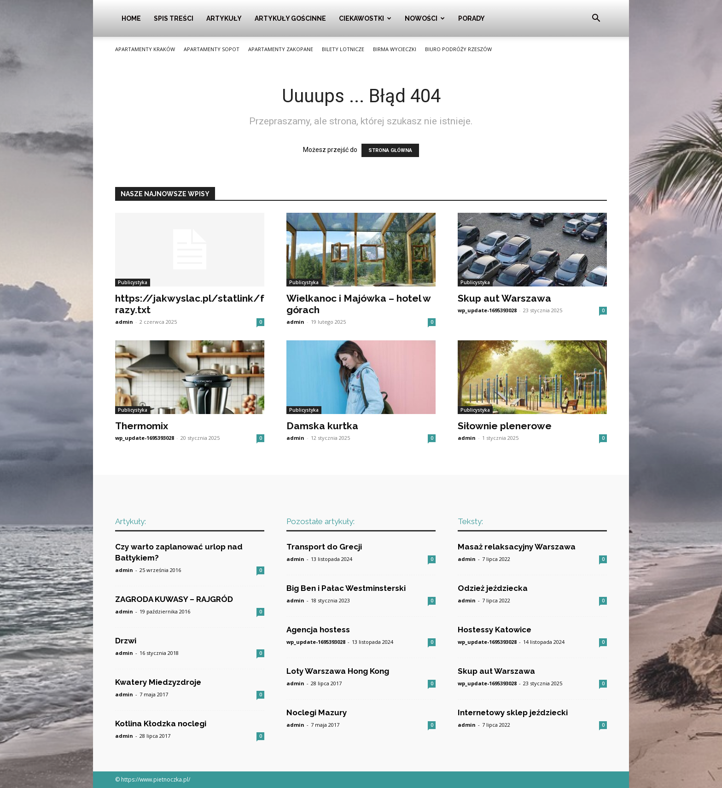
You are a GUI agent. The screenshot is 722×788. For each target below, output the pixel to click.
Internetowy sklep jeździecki (513, 712)
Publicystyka (132, 282)
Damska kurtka (322, 426)
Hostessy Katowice (494, 629)
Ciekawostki (365, 18)
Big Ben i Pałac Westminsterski (346, 588)
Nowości (425, 18)
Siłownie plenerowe (505, 426)
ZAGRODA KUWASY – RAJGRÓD (174, 599)
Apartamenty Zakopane (280, 49)
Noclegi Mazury (316, 712)
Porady (471, 18)
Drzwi (125, 640)
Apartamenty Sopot (211, 49)
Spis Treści (173, 18)
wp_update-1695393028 (487, 310)
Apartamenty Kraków (145, 49)
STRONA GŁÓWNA (390, 150)
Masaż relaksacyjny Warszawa (517, 546)
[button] (596, 19)
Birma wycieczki (394, 49)
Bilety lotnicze (343, 49)
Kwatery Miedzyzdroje (158, 682)
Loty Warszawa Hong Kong (337, 671)
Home (131, 18)
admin (124, 321)
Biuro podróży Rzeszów (458, 49)
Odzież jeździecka (493, 588)
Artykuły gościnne (290, 18)
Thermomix (141, 426)
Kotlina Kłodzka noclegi (160, 723)
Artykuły (224, 18)
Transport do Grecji (324, 546)
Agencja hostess (318, 629)
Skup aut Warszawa (504, 298)
